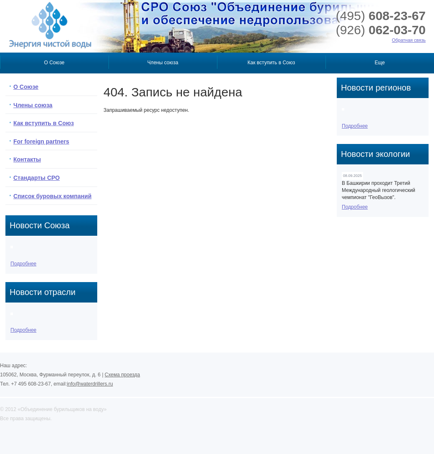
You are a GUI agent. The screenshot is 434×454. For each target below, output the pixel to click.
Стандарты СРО (36, 177)
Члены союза (162, 63)
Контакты (27, 159)
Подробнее (23, 264)
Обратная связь (409, 40)
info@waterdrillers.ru (90, 384)
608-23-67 (381, 16)
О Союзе (54, 63)
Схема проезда (122, 375)
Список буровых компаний (52, 196)
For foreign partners (41, 141)
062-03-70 (381, 30)
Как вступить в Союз (271, 63)
